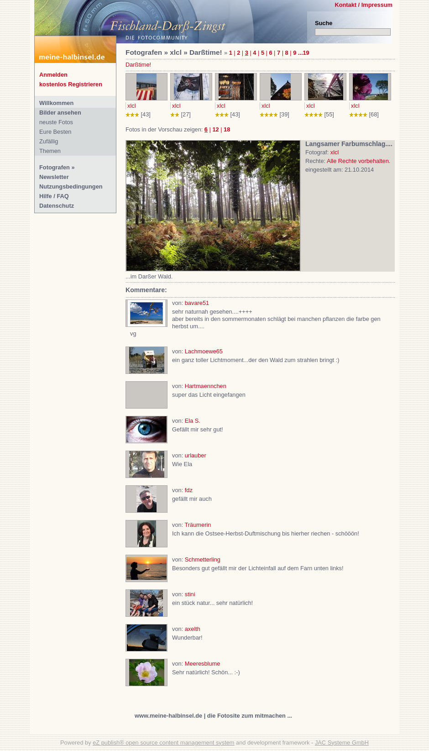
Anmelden (53, 74)
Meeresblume (202, 663)
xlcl (131, 105)
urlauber (195, 455)
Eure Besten (55, 131)
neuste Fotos (56, 122)
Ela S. (192, 420)
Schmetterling (202, 559)
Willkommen (56, 103)
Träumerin (198, 524)
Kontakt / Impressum (363, 4)
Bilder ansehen (60, 112)
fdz (189, 490)
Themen (50, 150)
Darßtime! (138, 64)
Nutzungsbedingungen (71, 186)
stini (190, 594)
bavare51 (197, 302)
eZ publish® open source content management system (163, 742)
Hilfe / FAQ (54, 196)
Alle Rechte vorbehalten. (358, 161)
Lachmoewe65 (204, 351)
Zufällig (48, 141)
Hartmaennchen (205, 386)
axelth (192, 628)
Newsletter (54, 176)
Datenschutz (56, 205)
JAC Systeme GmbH (342, 742)
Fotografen (54, 167)
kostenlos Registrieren (70, 84)
